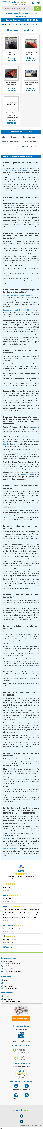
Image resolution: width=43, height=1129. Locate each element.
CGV (5, 983)
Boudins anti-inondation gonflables (16, 310)
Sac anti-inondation (29, 146)
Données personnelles (11, 988)
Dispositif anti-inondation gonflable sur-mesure (11, 116)
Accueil (3, 24)
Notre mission (8, 980)
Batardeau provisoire (29, 137)
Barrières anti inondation (11, 142)
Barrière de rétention (10, 137)
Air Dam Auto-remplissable (11, 83)
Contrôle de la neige (11, 848)
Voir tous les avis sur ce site (21, 879)
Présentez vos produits (12, 1002)
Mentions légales (9, 986)
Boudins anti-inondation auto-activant (17, 335)
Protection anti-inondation (28, 24)
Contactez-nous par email (12, 972)
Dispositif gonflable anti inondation (31, 83)
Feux (5, 838)
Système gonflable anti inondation (30, 53)
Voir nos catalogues (21, 1018)
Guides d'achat (8, 999)
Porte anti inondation (30, 142)
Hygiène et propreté (12, 24)
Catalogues (7, 996)
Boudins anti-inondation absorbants (16, 295)
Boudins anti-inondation (11, 53)
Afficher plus (9, 947)
